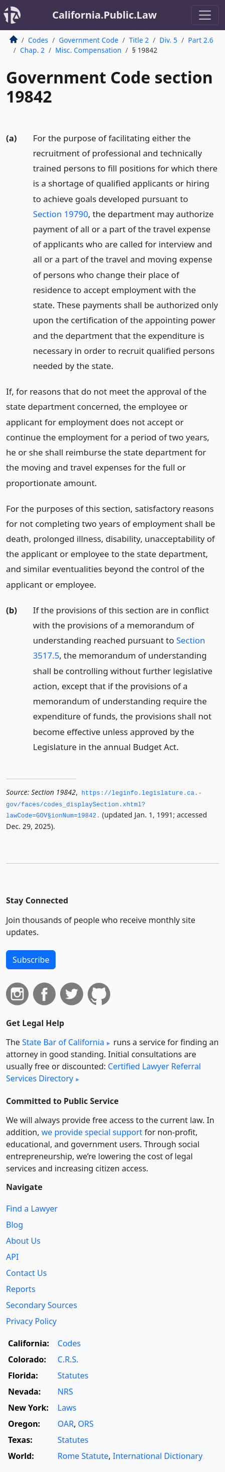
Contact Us (26, 1272)
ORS (86, 1423)
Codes (38, 40)
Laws (67, 1407)
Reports (21, 1289)
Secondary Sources (41, 1305)
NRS (65, 1391)
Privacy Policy (31, 1321)
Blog (14, 1224)
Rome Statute (83, 1455)
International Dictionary (157, 1455)
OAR (66, 1423)
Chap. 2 (32, 50)
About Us (23, 1240)
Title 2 (139, 40)
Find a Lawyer (32, 1208)
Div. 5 (168, 40)
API (12, 1256)
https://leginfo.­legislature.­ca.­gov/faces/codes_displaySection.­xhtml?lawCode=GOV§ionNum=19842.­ (104, 804)
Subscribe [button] (31, 959)
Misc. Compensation (88, 50)
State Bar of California (63, 1042)
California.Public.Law (104, 15)
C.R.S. (68, 1359)
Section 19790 (60, 214)
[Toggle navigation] (205, 15)
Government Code (88, 40)
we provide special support (92, 1132)
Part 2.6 (200, 40)
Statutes (73, 1375)
